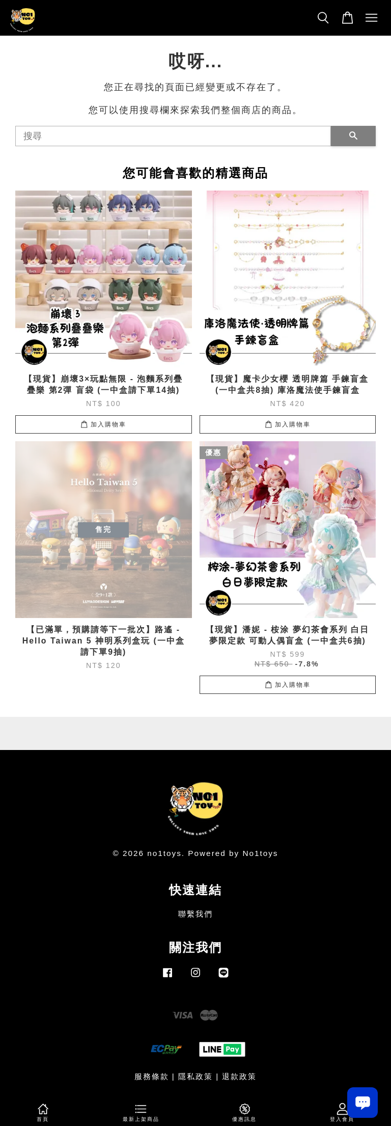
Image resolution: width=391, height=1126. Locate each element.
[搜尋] (173, 136)
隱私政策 (195, 1076)
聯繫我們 (195, 913)
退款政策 (239, 1076)
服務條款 (151, 1076)
